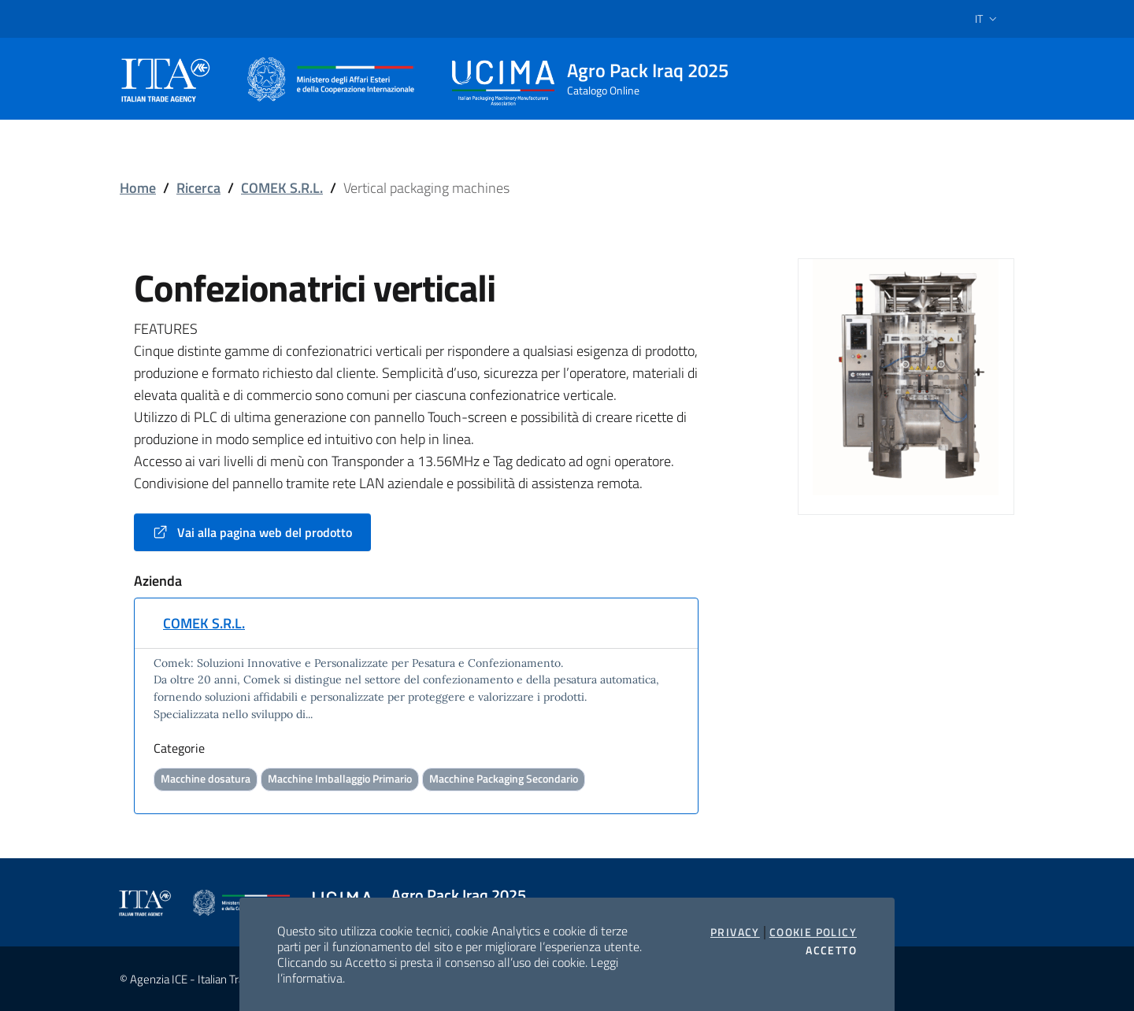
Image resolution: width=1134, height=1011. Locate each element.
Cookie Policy (813, 932)
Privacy (735, 932)
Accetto (831, 950)
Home (138, 187)
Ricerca (198, 187)
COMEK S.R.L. (282, 187)
